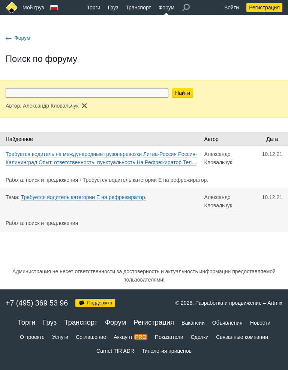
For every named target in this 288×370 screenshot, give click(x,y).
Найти (182, 93)
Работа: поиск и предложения (42, 180)
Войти (231, 7)
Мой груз (33, 7)
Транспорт (138, 7)
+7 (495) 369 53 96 (37, 303)
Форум (167, 7)
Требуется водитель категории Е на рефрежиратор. (145, 180)
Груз (113, 7)
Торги (93, 7)
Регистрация (264, 7)
